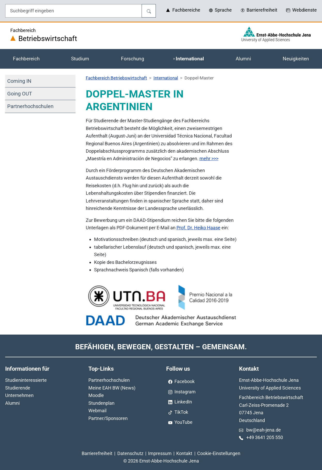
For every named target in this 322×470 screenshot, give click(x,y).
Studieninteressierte (26, 380)
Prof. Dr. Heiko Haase (198, 227)
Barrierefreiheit (97, 453)
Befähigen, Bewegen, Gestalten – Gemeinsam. (161, 347)
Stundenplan (101, 403)
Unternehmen (19, 395)
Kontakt (184, 453)
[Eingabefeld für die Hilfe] (73, 11)
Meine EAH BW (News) (111, 388)
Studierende (17, 388)
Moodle (96, 395)
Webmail (97, 410)
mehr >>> (209, 158)
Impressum (160, 453)
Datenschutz (130, 453)
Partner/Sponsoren (108, 418)
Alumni (12, 403)
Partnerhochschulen (109, 380)
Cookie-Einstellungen (218, 453)
